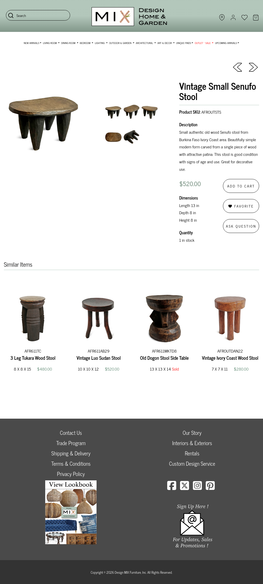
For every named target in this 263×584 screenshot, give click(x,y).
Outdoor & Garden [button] (120, 43)
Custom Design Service (192, 463)
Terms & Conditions (70, 463)
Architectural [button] (145, 43)
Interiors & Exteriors (192, 443)
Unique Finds (183, 43)
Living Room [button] (50, 43)
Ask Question (241, 226)
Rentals (192, 453)
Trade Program (71, 443)
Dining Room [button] (68, 43)
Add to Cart (241, 186)
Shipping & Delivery (70, 453)
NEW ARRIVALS (31, 43)
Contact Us (71, 432)
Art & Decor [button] (164, 43)
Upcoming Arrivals (226, 43)
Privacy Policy (71, 474)
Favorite (241, 206)
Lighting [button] (100, 43)
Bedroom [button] (85, 43)
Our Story (192, 432)
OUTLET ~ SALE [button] (203, 43)
